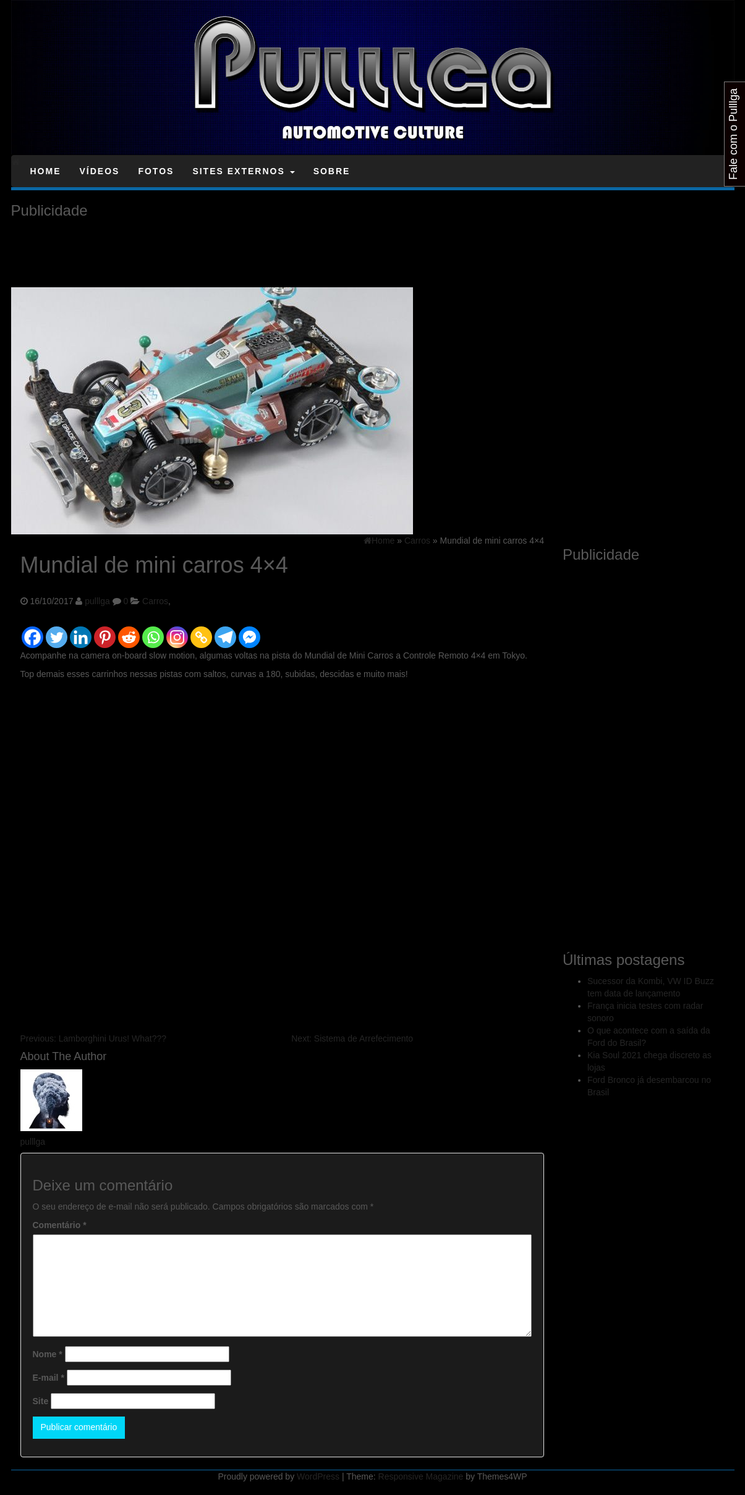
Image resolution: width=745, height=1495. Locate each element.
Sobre (332, 171)
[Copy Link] (201, 631)
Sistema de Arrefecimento (352, 1038)
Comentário (60, 1225)
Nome (47, 1354)
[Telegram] (225, 631)
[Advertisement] (236, 253)
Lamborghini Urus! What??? (93, 1038)
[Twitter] (56, 631)
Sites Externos (243, 171)
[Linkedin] (81, 631)
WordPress (318, 1476)
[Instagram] (177, 631)
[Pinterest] (105, 631)
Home (45, 171)
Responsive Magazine (421, 1476)
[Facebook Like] (263, 623)
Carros (155, 601)
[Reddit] (129, 631)
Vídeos (100, 171)
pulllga (97, 601)
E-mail (48, 1378)
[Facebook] (32, 631)
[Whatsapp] (153, 631)
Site (41, 1401)
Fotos (156, 171)
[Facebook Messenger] (249, 631)
